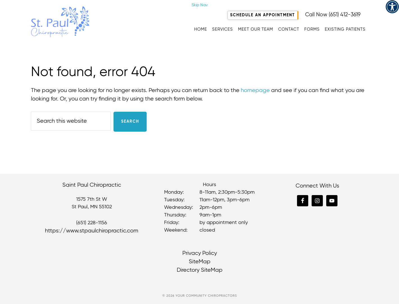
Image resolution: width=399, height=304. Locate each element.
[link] (392, 6)
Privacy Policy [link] (199, 253)
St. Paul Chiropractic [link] (87, 21)
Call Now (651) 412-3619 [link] (333, 14)
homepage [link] (255, 90)
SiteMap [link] (199, 262)
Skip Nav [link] (200, 5)
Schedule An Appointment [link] (262, 15)
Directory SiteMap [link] (200, 270)
